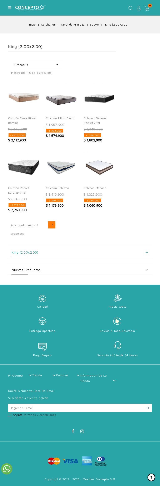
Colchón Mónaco (95, 188)
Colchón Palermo (57, 188)
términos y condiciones (40, 414)
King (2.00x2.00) (24, 252)
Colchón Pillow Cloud (60, 118)
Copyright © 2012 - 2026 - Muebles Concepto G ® (80, 479)
